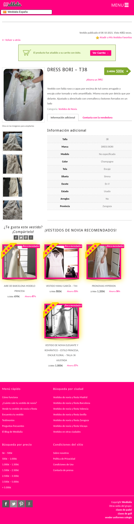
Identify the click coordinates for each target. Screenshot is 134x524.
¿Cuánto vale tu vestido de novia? (19, 403)
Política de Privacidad (64, 458)
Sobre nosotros (61, 453)
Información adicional (63, 117)
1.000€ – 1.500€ (10, 464)
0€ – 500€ (7, 453)
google (31, 237)
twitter (21, 237)
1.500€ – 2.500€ (10, 470)
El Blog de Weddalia (12, 431)
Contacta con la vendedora (98, 117)
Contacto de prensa (63, 470)
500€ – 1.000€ (9, 458)
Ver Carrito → (101, 52)
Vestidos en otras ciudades (67, 431)
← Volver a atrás (11, 39)
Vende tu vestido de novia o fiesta (19, 408)
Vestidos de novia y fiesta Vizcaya (70, 426)
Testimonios (8, 420)
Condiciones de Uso (63, 464)
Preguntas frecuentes (13, 426)
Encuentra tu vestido (12, 414)
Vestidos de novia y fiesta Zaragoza (71, 420)
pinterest (26, 237)
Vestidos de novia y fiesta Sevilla (69, 414)
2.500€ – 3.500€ (10, 475)
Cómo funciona (10, 397)
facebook (16, 237)
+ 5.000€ (6, 487)
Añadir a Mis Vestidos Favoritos (116, 37)
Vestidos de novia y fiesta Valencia (70, 408)
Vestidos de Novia (67, 109)
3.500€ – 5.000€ (10, 481)
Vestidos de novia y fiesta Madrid (70, 397)
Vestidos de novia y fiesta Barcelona (71, 403)
